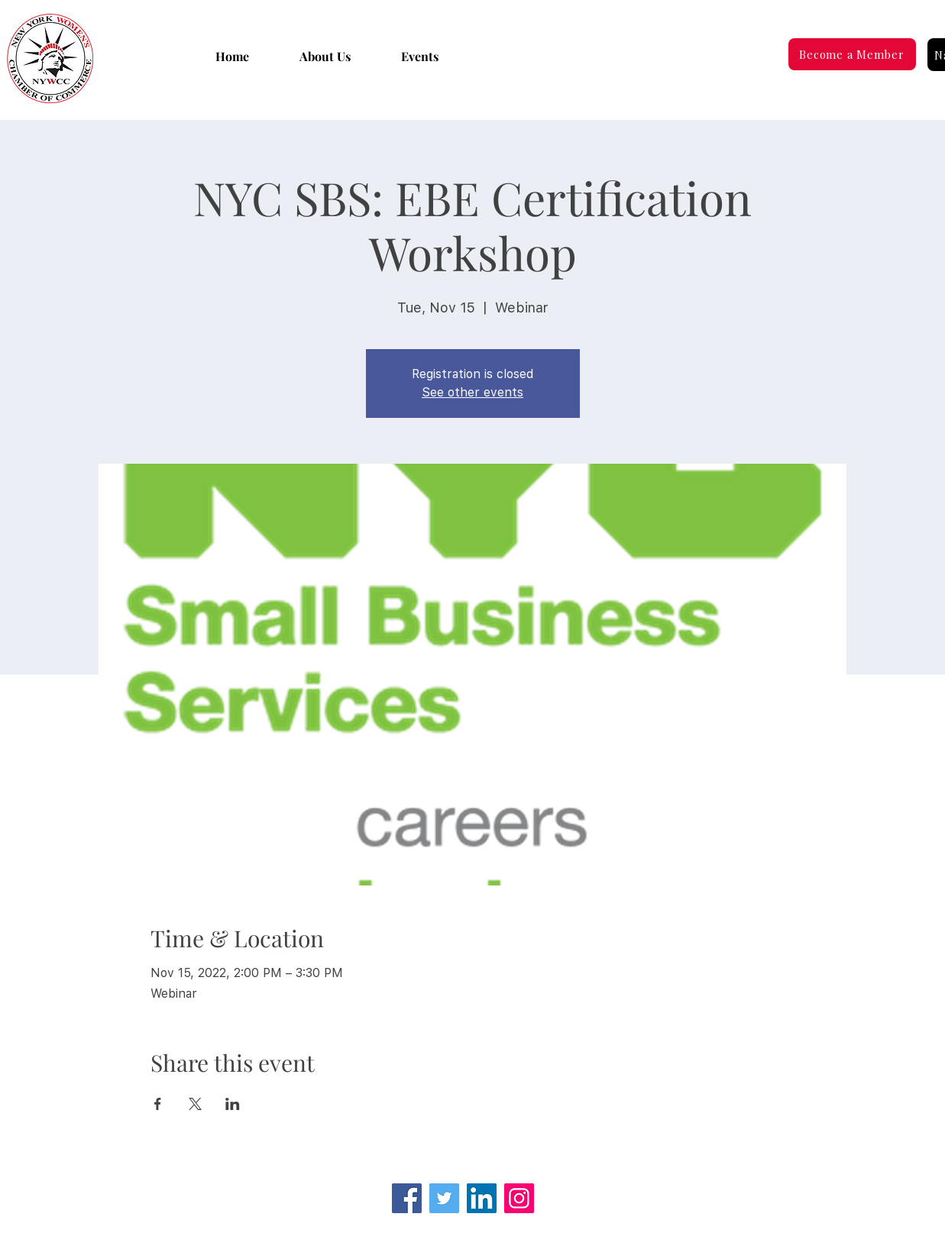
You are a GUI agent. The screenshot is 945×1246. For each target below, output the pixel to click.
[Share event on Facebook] (157, 1104)
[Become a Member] (852, 54)
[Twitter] (444, 1198)
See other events (472, 392)
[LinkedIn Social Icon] (482, 1198)
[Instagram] (519, 1198)
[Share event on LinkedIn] (232, 1104)
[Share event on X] (195, 1104)
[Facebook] (407, 1198)
